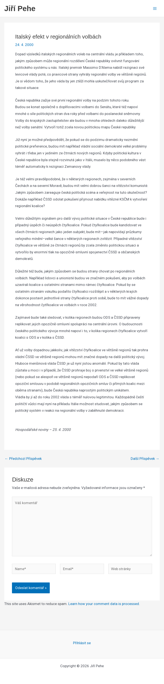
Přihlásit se (82, 643)
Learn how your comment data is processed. (104, 604)
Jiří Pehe (19, 8)
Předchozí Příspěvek (23, 458)
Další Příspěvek (145, 458)
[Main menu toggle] (155, 8)
